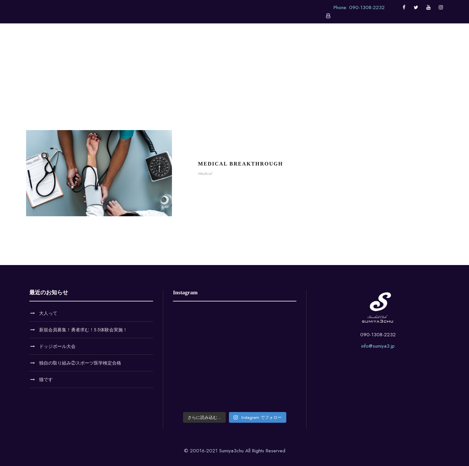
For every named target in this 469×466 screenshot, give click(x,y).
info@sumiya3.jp (378, 346)
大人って (48, 313)
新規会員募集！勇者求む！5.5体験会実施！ (83, 329)
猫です (46, 379)
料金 (301, 47)
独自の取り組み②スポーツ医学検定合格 (80, 363)
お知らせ (168, 47)
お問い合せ (331, 47)
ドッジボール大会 (57, 346)
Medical (205, 173)
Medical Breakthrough (240, 163)
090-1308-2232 (378, 334)
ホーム (138, 47)
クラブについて (209, 47)
